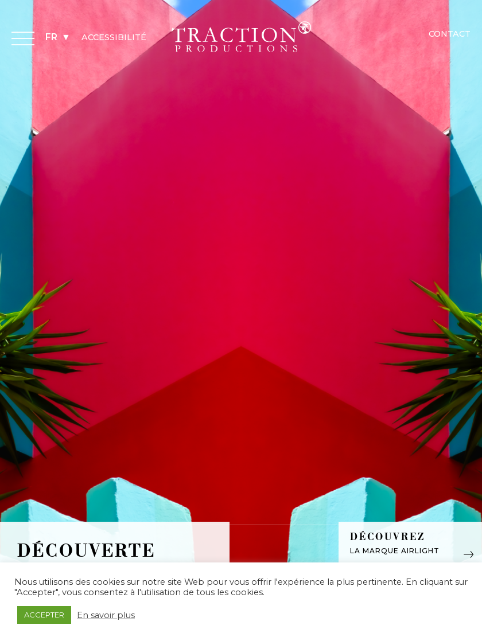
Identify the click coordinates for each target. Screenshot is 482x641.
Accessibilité (113, 37)
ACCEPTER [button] (44, 614)
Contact (450, 34)
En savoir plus (106, 615)
